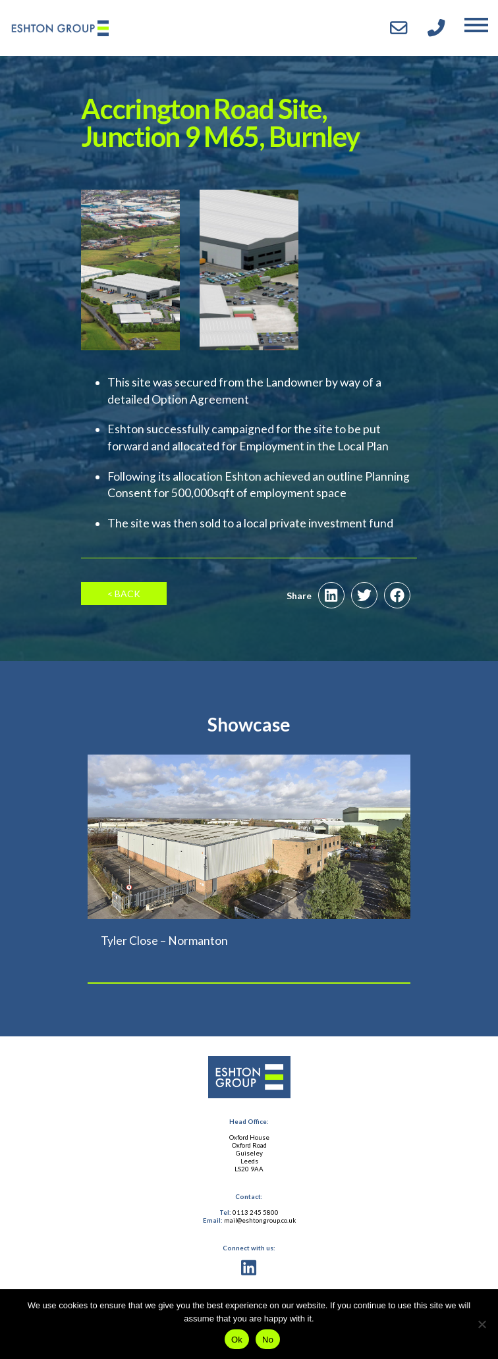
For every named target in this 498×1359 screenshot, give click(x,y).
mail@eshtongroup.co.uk (260, 1220)
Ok (236, 1340)
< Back (123, 593)
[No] (481, 1324)
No (267, 1340)
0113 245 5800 (256, 1212)
